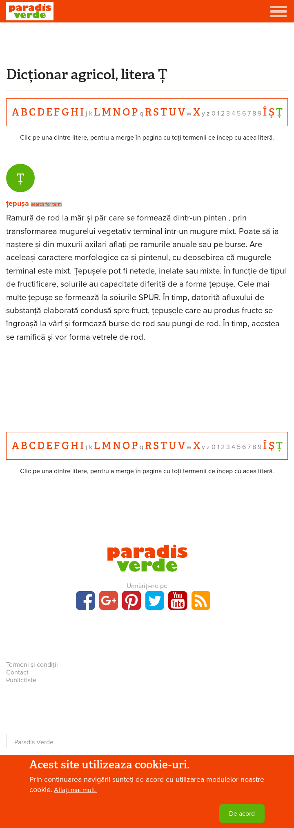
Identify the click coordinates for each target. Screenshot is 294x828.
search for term (46, 204)
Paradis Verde (33, 742)
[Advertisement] (147, 42)
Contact (17, 672)
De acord (242, 814)
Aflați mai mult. (75, 790)
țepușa (17, 203)
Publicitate (21, 680)
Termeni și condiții (32, 665)
